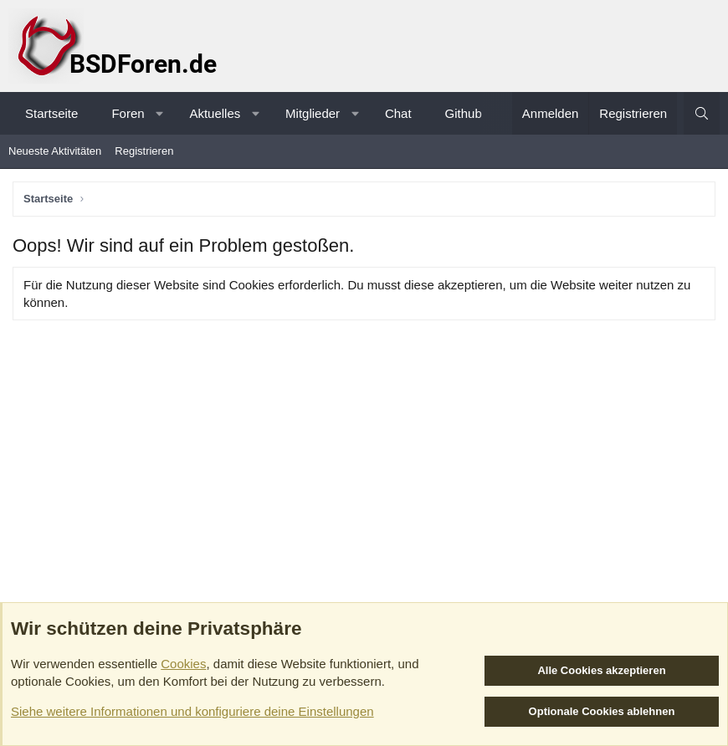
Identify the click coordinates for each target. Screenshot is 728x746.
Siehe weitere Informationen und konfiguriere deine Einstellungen (192, 711)
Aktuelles (214, 113)
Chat (398, 113)
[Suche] (702, 113)
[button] (159, 113)
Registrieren (144, 151)
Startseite (51, 113)
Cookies (183, 664)
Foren (127, 113)
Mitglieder (312, 113)
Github (463, 113)
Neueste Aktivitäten (54, 151)
